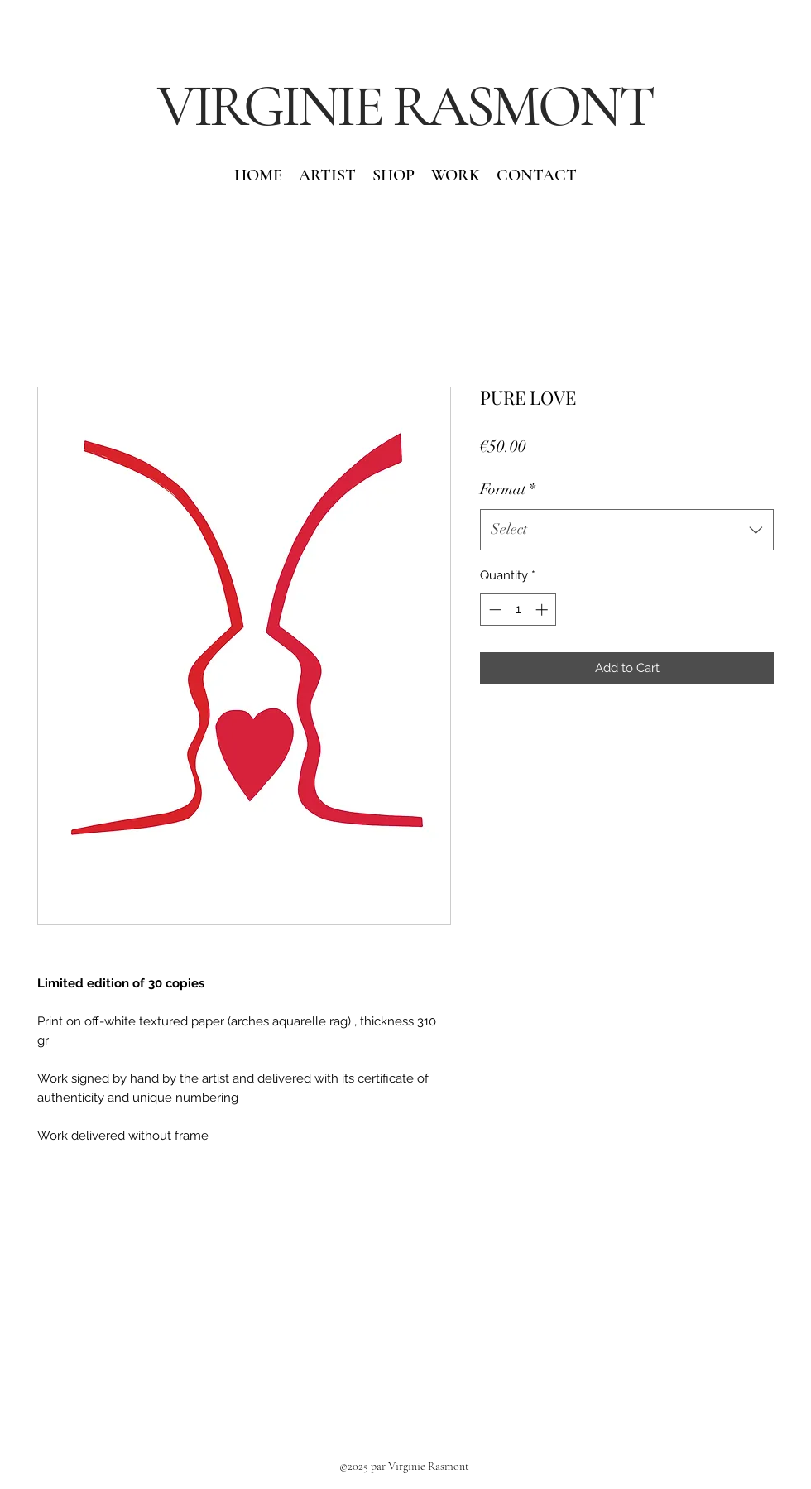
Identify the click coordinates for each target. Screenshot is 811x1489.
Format (507, 489)
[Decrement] (493, 609)
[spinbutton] (518, 609)
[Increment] (543, 609)
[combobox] (627, 529)
